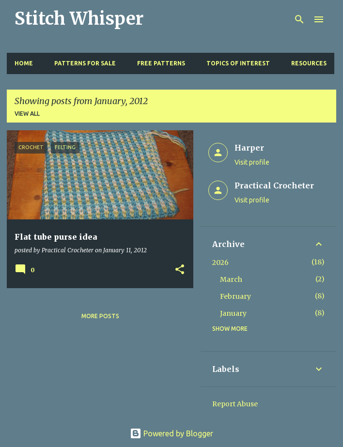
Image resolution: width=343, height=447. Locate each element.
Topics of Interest (238, 63)
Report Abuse (235, 404)
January (233, 313)
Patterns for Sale (85, 63)
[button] (180, 270)
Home (24, 63)
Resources (309, 63)
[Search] (299, 19)
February (235, 296)
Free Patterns (161, 63)
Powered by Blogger (171, 433)
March (231, 279)
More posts (100, 316)
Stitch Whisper (79, 19)
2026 (220, 262)
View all (27, 113)
